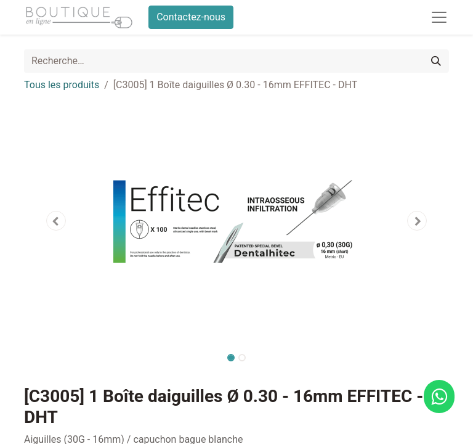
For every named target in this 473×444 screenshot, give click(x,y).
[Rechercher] (436, 61)
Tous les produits (61, 85)
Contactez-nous (190, 17)
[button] (56, 220)
